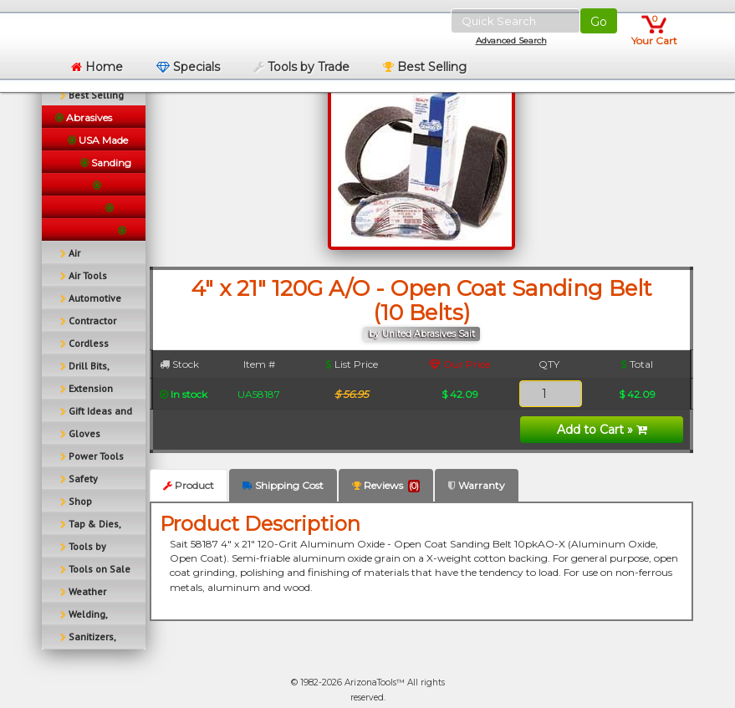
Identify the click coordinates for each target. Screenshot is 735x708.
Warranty (476, 485)
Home (97, 66)
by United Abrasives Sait (422, 334)
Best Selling (425, 66)
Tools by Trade (301, 66)
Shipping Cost (283, 485)
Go (598, 21)
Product (188, 485)
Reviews (386, 485)
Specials (188, 66)
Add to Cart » (602, 429)
